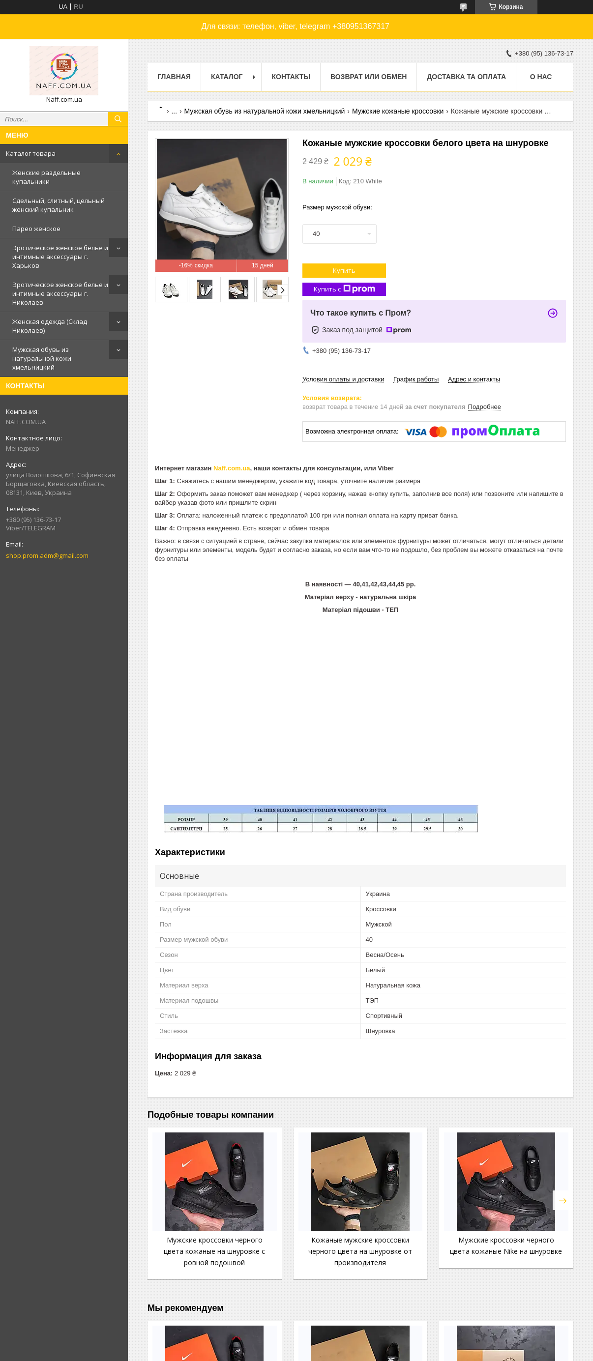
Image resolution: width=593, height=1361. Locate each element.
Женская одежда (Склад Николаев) (49, 326)
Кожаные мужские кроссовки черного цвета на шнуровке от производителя (360, 1251)
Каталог (227, 77)
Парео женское (36, 228)
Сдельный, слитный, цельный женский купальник (58, 205)
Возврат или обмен (368, 77)
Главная (174, 77)
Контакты (290, 77)
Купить (344, 270)
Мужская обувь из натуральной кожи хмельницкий (41, 358)
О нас (541, 77)
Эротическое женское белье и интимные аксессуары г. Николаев (60, 293)
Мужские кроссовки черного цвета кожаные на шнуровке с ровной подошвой (214, 1251)
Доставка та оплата (466, 77)
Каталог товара (31, 153)
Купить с (344, 289)
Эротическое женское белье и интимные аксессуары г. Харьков (60, 256)
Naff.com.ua (231, 468)
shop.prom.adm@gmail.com (47, 555)
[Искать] (118, 119)
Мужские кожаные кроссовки (398, 111)
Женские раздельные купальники (46, 177)
